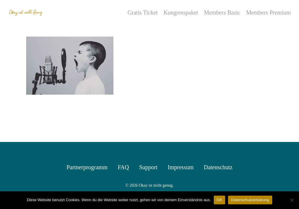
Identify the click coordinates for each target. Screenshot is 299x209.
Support (148, 167)
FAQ (123, 167)
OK (219, 200)
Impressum (181, 167)
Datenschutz (218, 167)
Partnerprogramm (87, 167)
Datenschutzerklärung (250, 200)
